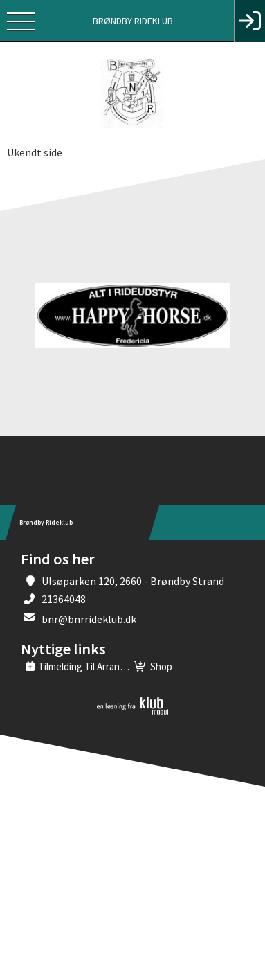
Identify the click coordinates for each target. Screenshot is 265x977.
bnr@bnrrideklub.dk (89, 619)
